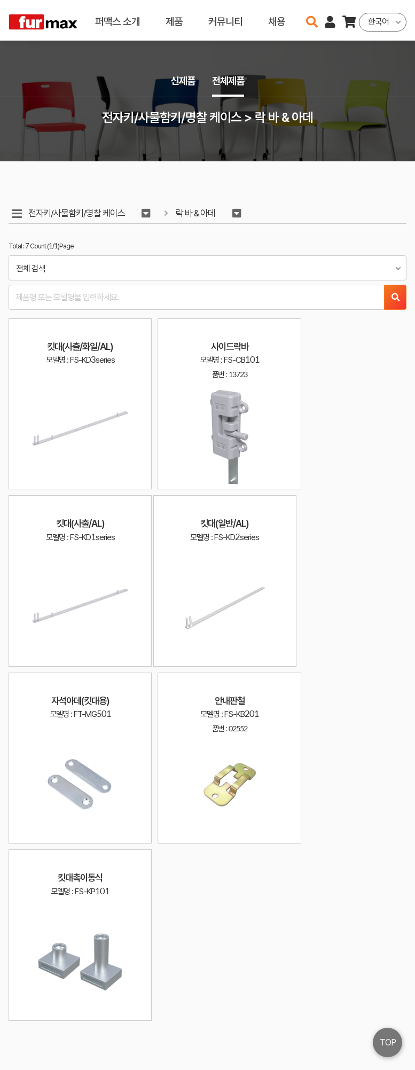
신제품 (182, 81)
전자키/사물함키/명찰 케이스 (77, 213)
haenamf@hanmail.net (285, 1021)
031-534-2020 (276, 1037)
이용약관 (361, 1021)
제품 (174, 20)
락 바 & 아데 (198, 213)
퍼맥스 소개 (117, 20)
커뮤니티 (225, 20)
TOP (388, 1042)
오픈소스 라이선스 (30, 1056)
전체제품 (229, 81)
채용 (276, 20)
